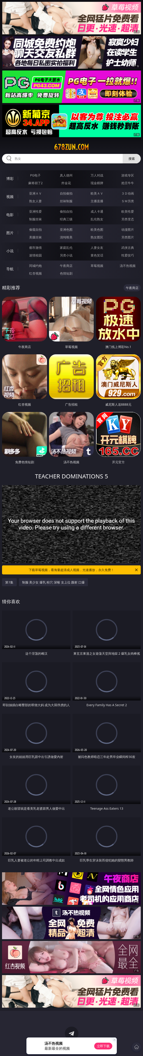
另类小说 (66, 255)
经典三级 (66, 219)
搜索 (132, 158)
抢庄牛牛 (127, 183)
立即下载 (103, 1046)
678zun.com (71, 147)
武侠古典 (127, 247)
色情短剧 (66, 273)
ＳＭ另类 (127, 201)
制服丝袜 (35, 219)
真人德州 (66, 175)
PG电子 (35, 175)
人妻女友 (97, 247)
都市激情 (35, 247)
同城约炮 (35, 265)
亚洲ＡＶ (35, 193)
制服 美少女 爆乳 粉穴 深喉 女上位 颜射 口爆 (53, 582)
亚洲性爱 (35, 211)
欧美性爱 (127, 211)
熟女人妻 (35, 201)
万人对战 (97, 175)
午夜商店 (66, 265)
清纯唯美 (66, 237)
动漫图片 (127, 229)
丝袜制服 (66, 201)
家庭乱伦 (66, 247)
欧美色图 (97, 229)
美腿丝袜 (35, 237)
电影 (10, 214)
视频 (10, 196)
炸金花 (66, 183)
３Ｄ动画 (127, 193)
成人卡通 (97, 211)
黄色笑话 (97, 255)
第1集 (9, 582)
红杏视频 (35, 273)
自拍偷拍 (66, 193)
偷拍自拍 (66, 211)
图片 (10, 232)
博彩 (10, 178)
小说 (10, 250)
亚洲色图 (66, 229)
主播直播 (97, 201)
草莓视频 (97, 265)
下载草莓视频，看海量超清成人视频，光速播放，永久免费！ (83, 570)
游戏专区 (127, 175)
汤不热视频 (128, 265)
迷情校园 (35, 255)
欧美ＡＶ (97, 193)
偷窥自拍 (35, 229)
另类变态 (127, 219)
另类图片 (127, 237)
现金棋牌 (97, 183)
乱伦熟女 (97, 219)
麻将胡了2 (35, 183)
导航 (10, 268)
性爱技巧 (127, 255)
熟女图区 (97, 237)
